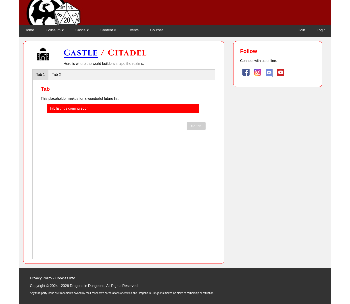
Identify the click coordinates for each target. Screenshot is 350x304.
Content (108, 30)
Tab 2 (56, 75)
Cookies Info (65, 278)
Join (301, 30)
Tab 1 (40, 75)
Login (321, 30)
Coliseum (55, 30)
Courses (157, 30)
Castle (82, 30)
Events (133, 30)
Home (29, 30)
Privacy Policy (41, 278)
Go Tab (196, 126)
